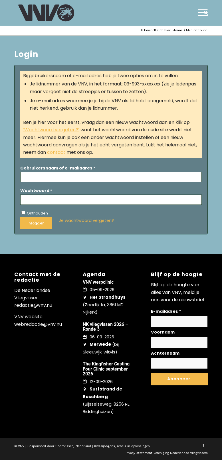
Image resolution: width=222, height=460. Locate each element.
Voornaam (163, 332)
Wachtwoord (36, 190)
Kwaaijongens (104, 446)
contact (56, 152)
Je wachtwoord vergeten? (86, 220)
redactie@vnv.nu (33, 305)
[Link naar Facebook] (203, 445)
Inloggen (36, 223)
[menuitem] (204, 13)
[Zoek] (204, 13)
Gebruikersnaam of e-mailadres (57, 168)
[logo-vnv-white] (46, 13)
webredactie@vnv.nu (38, 324)
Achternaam (165, 353)
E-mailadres (166, 311)
